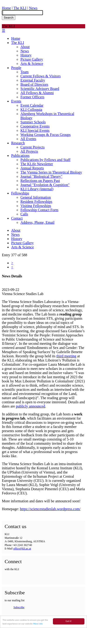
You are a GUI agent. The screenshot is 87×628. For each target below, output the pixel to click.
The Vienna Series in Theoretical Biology (51, 172)
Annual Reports (32, 168)
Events (16, 101)
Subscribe (18, 607)
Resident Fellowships (36, 202)
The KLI (19, 8)
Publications (20, 156)
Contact (17, 218)
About (25, 47)
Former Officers (32, 97)
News (33, 8)
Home (6, 8)
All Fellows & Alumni (37, 93)
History (26, 55)
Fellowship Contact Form (39, 210)
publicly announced (30, 406)
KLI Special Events (34, 130)
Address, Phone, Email (37, 222)
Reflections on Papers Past (40, 181)
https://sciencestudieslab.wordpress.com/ (50, 509)
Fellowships (20, 193)
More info (38, 623)
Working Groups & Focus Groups (45, 135)
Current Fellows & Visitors (40, 76)
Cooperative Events (35, 126)
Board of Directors (34, 84)
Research (18, 143)
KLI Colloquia (31, 110)
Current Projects (32, 147)
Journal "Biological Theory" (41, 176)
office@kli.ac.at (22, 548)
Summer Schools (33, 122)
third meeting (66, 356)
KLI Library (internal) (36, 189)
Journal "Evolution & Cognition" (45, 185)
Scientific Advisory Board (39, 89)
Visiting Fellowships (35, 206)
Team (24, 72)
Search (8, 17)
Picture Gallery (31, 59)
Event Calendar (31, 105)
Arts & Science (31, 64)
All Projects (29, 151)
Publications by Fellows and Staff (45, 160)
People (16, 68)
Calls (24, 214)
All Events (28, 139)
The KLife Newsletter (36, 164)
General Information (35, 197)
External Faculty (32, 80)
